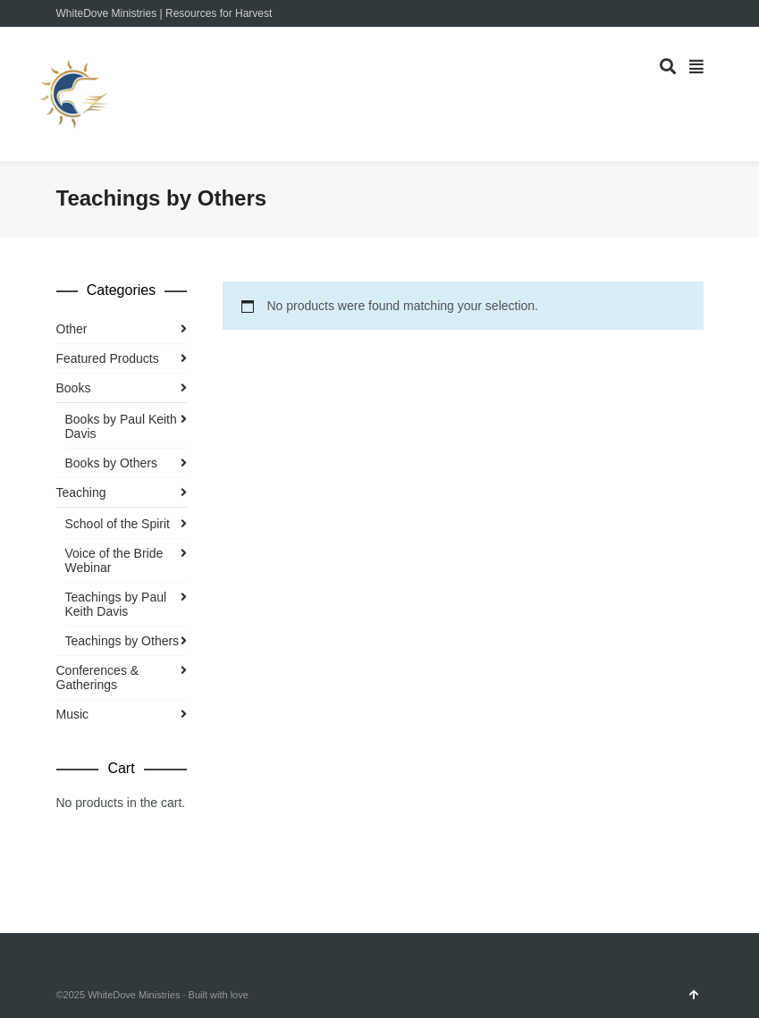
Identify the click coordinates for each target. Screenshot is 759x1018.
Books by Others (111, 463)
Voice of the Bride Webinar (114, 560)
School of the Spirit (118, 524)
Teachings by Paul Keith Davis (116, 604)
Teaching (81, 492)
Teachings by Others (122, 641)
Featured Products (107, 358)
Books (73, 388)
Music (72, 714)
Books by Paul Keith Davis (121, 426)
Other (72, 329)
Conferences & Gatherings (97, 677)
